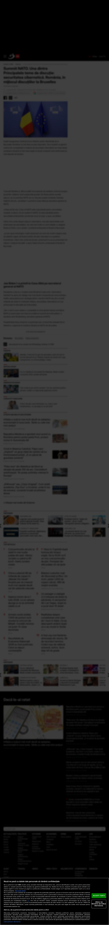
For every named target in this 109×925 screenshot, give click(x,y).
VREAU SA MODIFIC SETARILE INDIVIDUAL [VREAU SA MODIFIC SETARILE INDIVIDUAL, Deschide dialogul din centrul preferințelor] (99, 904)
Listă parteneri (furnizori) (12, 922)
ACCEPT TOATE (99, 896)
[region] (54, 901)
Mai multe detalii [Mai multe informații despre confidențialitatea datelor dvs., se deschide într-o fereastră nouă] (20, 891)
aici (28, 900)
